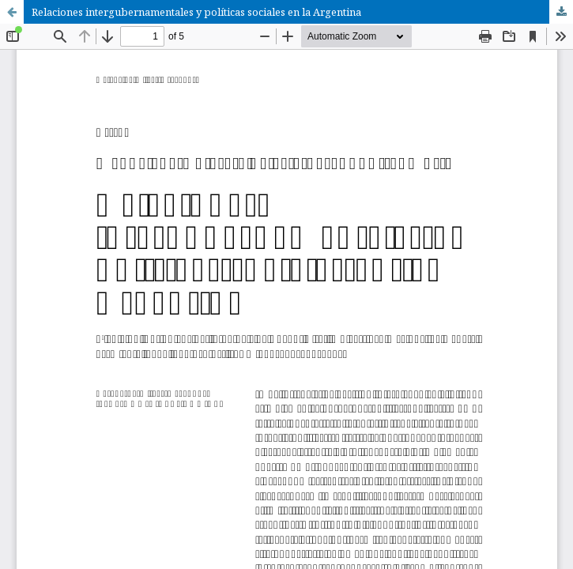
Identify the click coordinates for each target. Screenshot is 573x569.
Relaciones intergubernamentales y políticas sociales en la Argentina (196, 12)
